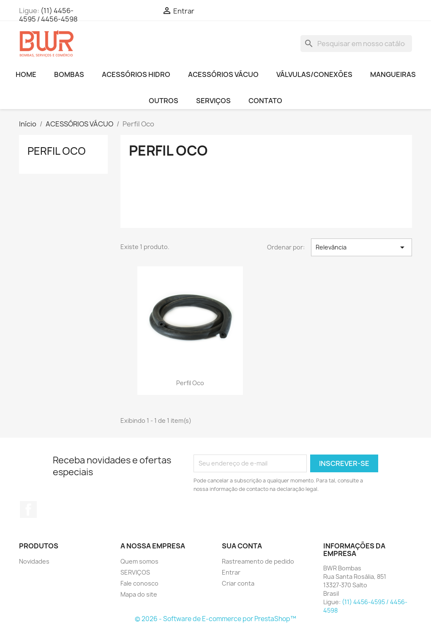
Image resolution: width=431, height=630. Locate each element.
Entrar (231, 572)
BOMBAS (69, 74)
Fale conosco (139, 583)
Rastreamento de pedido (258, 561)
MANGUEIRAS (393, 74)
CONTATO (265, 100)
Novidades (34, 561)
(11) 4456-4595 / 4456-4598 (48, 15)
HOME (26, 74)
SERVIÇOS (213, 100)
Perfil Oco (56, 151)
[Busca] (356, 43)
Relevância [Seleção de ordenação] (361, 247)
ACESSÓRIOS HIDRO (136, 74)
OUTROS (163, 100)
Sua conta (242, 546)
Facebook (28, 509)
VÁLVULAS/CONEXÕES (314, 74)
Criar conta (238, 583)
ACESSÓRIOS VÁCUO (223, 74)
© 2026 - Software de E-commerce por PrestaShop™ (215, 618)
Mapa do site (138, 594)
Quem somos (139, 561)
